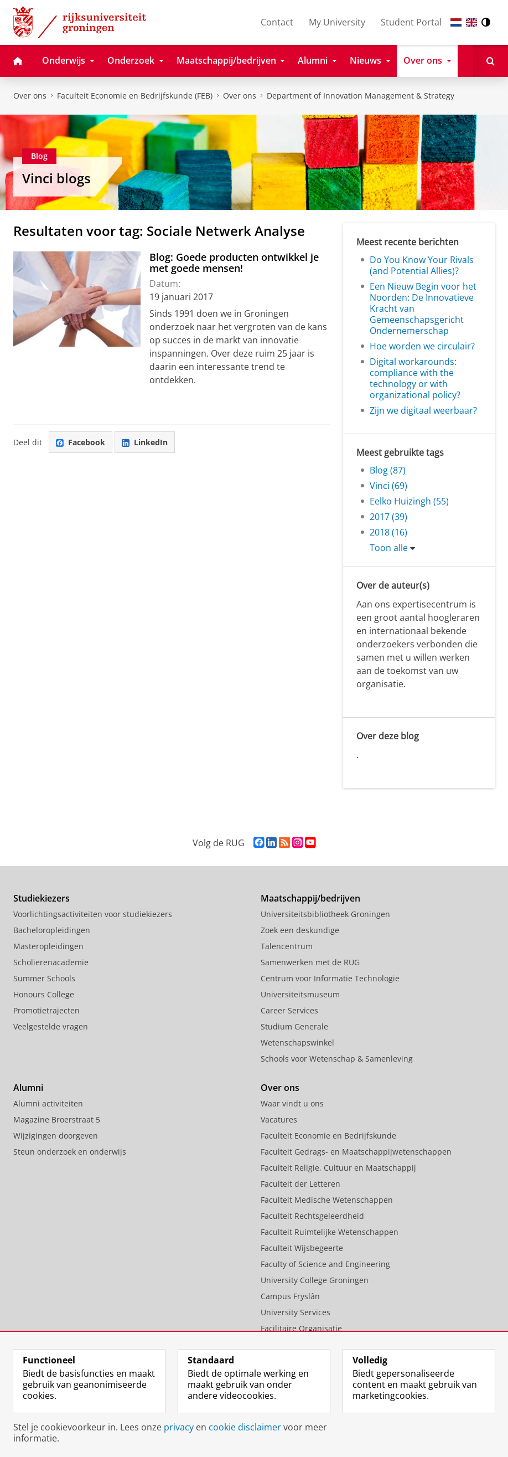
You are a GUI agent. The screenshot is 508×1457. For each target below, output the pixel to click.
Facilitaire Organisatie (301, 1328)
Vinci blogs (56, 178)
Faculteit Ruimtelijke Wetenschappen (329, 1232)
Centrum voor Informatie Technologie (330, 978)
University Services (295, 1312)
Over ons (29, 95)
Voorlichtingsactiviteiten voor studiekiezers (92, 914)
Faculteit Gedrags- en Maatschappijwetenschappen (356, 1151)
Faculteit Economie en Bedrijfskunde (328, 1135)
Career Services (289, 1010)
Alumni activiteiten (48, 1103)
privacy (179, 1427)
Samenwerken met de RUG (310, 962)
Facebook (80, 442)
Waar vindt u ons (292, 1103)
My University (337, 22)
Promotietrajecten (46, 1010)
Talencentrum (287, 946)
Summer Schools (44, 978)
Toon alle (389, 548)
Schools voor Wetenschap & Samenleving (337, 1058)
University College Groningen (315, 1280)
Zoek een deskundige (300, 930)
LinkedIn (145, 442)
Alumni (28, 1087)
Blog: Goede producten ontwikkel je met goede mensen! (234, 262)
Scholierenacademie (51, 962)
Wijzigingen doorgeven (55, 1135)
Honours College (43, 994)
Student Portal (411, 22)
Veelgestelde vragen (50, 1026)
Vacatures (279, 1119)
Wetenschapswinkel (297, 1042)
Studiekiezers (41, 898)
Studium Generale (294, 1026)
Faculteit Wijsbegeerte (302, 1248)
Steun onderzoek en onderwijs (69, 1151)
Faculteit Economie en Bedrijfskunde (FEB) (134, 95)
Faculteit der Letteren (300, 1183)
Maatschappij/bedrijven (310, 898)
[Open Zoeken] (490, 61)
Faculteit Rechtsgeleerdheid (312, 1216)
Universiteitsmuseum (300, 994)
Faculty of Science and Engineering (325, 1264)
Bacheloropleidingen (51, 930)
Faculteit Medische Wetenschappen (327, 1200)
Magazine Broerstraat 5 (56, 1119)
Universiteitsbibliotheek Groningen (325, 914)
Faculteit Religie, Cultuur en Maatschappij (338, 1167)
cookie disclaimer (245, 1427)
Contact (277, 22)
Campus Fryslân (290, 1296)
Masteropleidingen (48, 946)
